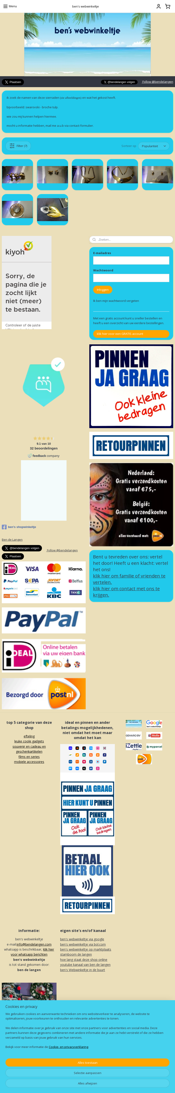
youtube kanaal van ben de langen (85, 964)
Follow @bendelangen (157, 82)
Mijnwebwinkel (140, 1084)
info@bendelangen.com (34, 944)
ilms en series (30, 757)
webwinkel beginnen (100, 1084)
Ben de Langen (12, 540)
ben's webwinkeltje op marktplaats (85, 949)
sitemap (73, 1084)
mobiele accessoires (29, 762)
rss (83, 1084)
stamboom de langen (76, 954)
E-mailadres (102, 253)
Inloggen (103, 290)
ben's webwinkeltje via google (82, 939)
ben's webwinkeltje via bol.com (83, 944)
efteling (29, 736)
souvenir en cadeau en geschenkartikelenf (29, 751)
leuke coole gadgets (29, 741)
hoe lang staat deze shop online (83, 959)
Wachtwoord (103, 270)
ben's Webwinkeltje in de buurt (82, 970)
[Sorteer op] (153, 146)
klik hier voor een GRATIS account (120, 334)
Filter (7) (18, 146)
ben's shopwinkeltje (19, 527)
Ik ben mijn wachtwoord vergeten (116, 301)
